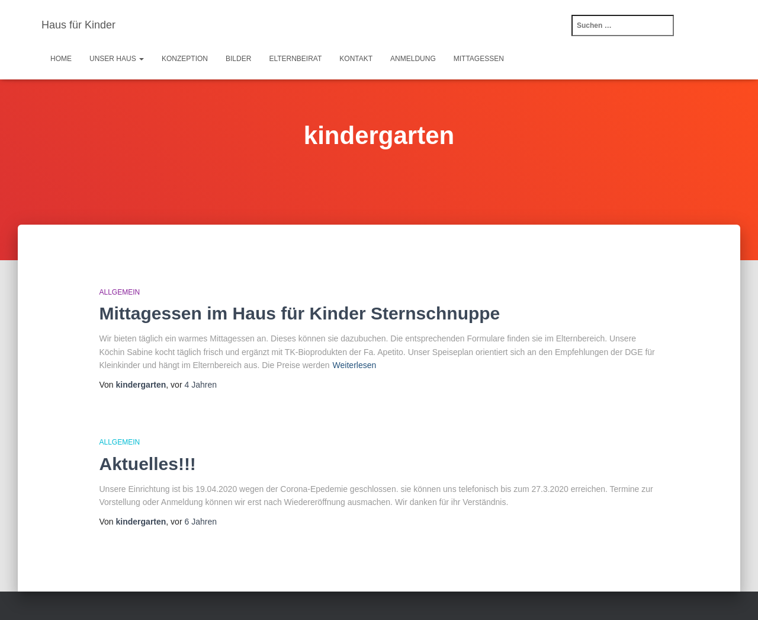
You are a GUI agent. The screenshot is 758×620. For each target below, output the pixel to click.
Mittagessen (479, 59)
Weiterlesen (355, 365)
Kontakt (355, 59)
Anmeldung (413, 59)
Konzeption (185, 59)
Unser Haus (116, 59)
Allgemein (119, 292)
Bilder (238, 59)
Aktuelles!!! (147, 464)
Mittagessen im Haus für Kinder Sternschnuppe (299, 313)
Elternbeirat (295, 59)
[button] (141, 59)
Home (61, 59)
